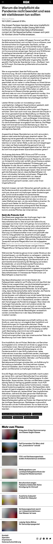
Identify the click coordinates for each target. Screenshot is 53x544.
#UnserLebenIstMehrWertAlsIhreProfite (17, 414)
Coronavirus (37, 414)
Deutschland (7, 417)
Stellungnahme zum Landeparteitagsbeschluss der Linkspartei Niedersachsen (32, 472)
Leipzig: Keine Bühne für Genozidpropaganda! (29, 523)
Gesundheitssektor (31, 417)
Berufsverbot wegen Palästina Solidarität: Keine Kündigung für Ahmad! (30, 485)
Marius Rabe (8, 18)
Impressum (7, 540)
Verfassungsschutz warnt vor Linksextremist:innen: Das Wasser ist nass (30, 511)
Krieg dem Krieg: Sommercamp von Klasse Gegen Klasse (32, 431)
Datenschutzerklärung (11, 542)
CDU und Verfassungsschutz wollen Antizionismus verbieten (32, 457)
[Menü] (3, 2)
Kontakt (5, 535)
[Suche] (50, 2)
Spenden (6, 537)
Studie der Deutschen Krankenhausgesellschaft (25, 243)
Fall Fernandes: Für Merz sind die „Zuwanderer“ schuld (31, 444)
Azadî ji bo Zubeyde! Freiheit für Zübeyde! (28, 497)
